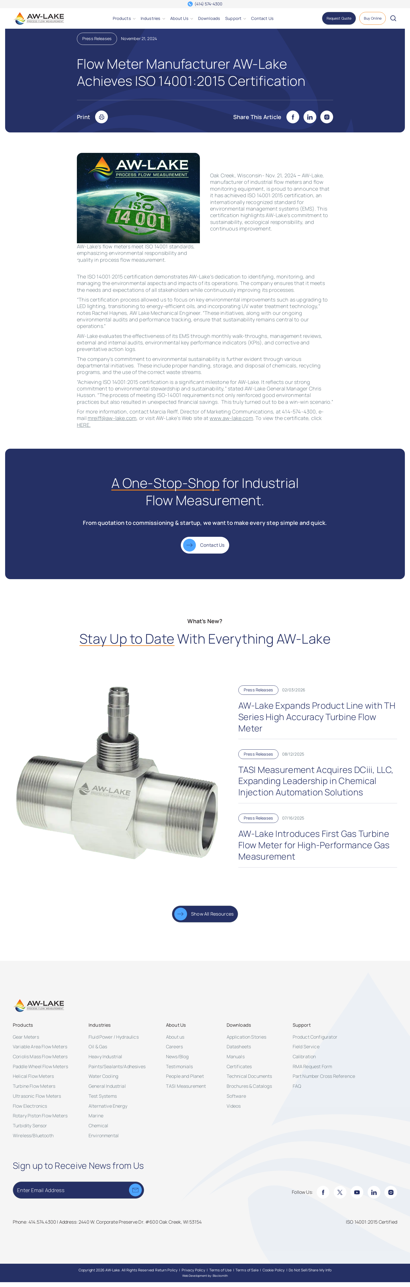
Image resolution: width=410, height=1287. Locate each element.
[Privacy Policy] (193, 1275)
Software (236, 1101)
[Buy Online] (372, 18)
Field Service (306, 1051)
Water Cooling (103, 1081)
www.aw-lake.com (231, 422)
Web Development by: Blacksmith (205, 1281)
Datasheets (239, 1051)
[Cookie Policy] (274, 1275)
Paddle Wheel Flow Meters (40, 1071)
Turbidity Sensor (30, 1130)
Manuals (236, 1061)
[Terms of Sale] (247, 1275)
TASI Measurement (186, 1091)
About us (175, 1042)
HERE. (84, 429)
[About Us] (179, 18)
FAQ (297, 1091)
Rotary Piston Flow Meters (40, 1120)
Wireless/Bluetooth (33, 1140)
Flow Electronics (30, 1111)
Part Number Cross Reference (324, 1081)
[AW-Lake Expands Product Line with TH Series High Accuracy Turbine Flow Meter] (317, 717)
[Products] (122, 18)
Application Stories (246, 1042)
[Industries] (150, 18)
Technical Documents (249, 1081)
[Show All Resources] (205, 919)
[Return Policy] (166, 1275)
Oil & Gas (98, 1051)
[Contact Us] (262, 18)
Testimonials (179, 1071)
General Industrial (107, 1091)
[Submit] (135, 1194)
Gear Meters (26, 1042)
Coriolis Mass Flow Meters (40, 1061)
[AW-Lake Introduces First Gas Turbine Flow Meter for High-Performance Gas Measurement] (317, 845)
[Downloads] (209, 18)
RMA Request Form (312, 1071)
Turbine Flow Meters (34, 1091)
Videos (234, 1111)
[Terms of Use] (220, 1275)
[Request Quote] (339, 18)
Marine (96, 1120)
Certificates (239, 1071)
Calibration (304, 1061)
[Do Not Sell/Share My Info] (310, 1275)
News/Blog (177, 1061)
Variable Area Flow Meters (40, 1051)
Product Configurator (315, 1042)
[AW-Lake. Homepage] (38, 18)
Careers (174, 1051)
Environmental (104, 1140)
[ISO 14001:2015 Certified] (371, 1227)
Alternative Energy (108, 1111)
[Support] (233, 18)
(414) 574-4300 (208, 4)
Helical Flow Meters (33, 1081)
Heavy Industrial (105, 1061)
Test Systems (103, 1101)
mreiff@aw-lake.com (112, 422)
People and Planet (185, 1081)
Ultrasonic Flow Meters (37, 1101)
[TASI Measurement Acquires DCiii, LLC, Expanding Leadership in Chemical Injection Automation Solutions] (317, 781)
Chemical (98, 1130)
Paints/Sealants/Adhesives (117, 1071)
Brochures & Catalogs (249, 1091)
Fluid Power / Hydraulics (114, 1042)
